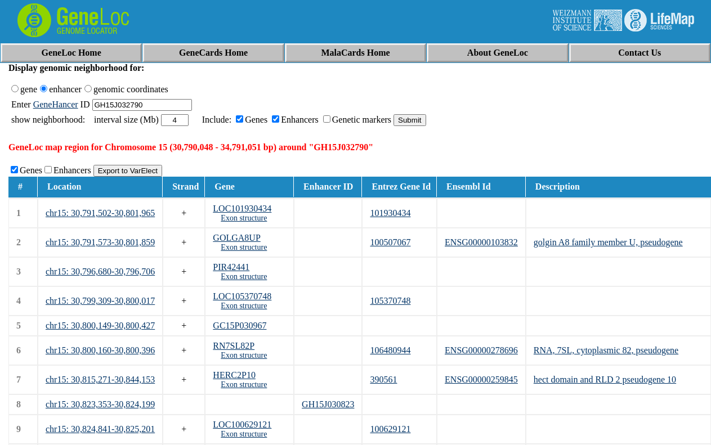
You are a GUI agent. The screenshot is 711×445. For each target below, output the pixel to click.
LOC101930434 (242, 208)
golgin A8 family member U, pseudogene (608, 242)
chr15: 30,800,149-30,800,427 (100, 325)
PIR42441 (231, 267)
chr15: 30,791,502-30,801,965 (100, 213)
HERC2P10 (234, 375)
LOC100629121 (242, 424)
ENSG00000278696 (481, 350)
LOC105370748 (242, 296)
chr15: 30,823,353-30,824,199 (100, 404)
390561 (383, 379)
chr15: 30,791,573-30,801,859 (100, 242)
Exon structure (244, 218)
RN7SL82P (233, 345)
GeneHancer (55, 104)
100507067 (390, 242)
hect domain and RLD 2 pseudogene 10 (605, 379)
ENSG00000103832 (481, 242)
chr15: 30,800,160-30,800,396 (100, 350)
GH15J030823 (328, 404)
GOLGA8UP (236, 237)
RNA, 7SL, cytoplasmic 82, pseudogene (606, 350)
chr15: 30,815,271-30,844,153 (100, 379)
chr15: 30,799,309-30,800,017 (100, 300)
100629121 (390, 429)
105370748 (390, 300)
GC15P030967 (239, 325)
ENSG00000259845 (481, 379)
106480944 (390, 350)
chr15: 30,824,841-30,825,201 (100, 429)
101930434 (390, 213)
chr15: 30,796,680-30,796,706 (100, 271)
